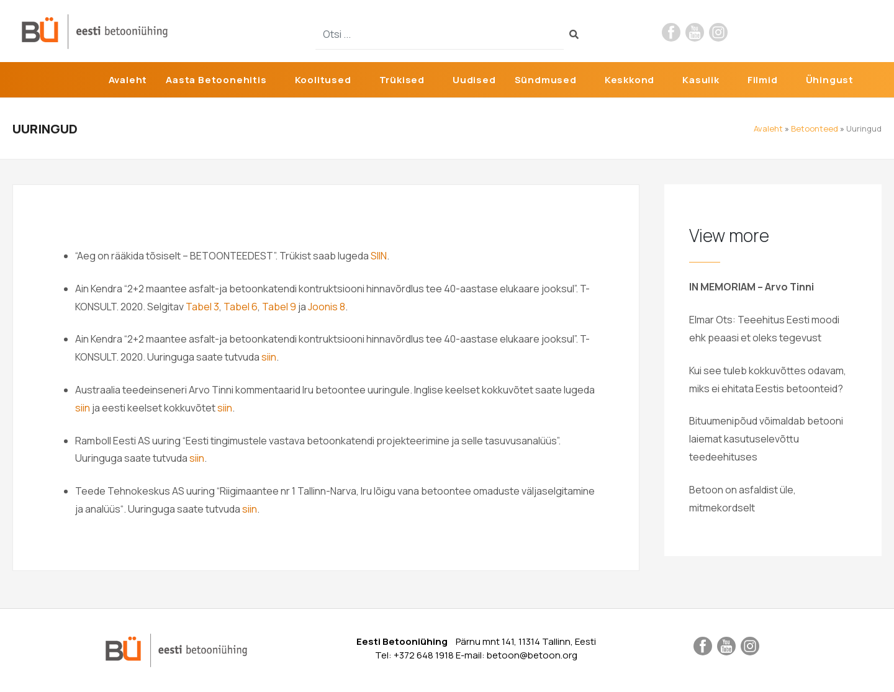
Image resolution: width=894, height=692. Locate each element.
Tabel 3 (202, 306)
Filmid (762, 79)
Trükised (402, 79)
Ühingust (830, 79)
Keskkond (629, 79)
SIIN (379, 256)
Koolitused (323, 79)
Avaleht (128, 79)
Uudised (474, 79)
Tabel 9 (279, 306)
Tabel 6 (241, 306)
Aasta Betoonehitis (216, 79)
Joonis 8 (326, 306)
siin (268, 357)
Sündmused (546, 79)
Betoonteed (814, 128)
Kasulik (701, 79)
